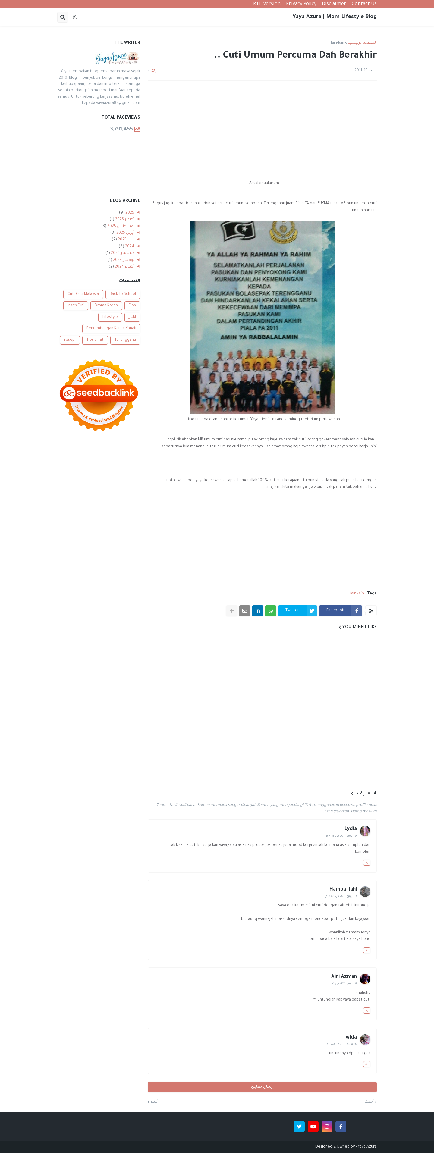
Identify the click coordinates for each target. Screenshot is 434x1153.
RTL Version (267, 4)
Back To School (123, 294)
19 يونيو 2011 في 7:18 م (341, 836)
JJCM (132, 317)
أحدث (369, 1102)
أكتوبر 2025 (124, 220)
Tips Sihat (95, 340)
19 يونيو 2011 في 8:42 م (341, 896)
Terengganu (125, 340)
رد (366, 862)
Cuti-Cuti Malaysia (83, 294)
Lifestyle (110, 317)
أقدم (154, 1102)
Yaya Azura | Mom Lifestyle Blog (335, 17)
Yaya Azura (367, 1147)
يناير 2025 (125, 240)
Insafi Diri (76, 306)
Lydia (350, 829)
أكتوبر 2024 (124, 267)
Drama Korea (106, 306)
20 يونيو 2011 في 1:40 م (342, 1044)
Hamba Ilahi (343, 889)
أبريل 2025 (124, 233)
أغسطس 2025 (120, 226)
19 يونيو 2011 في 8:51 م (341, 983)
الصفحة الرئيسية (362, 43)
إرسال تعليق (262, 1087)
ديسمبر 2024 (122, 253)
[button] (74, 17)
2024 (129, 247)
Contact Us (364, 4)
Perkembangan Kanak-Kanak (111, 329)
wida (351, 1037)
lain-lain (337, 43)
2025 (129, 213)
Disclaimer (334, 4)
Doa (132, 306)
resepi (70, 340)
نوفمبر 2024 (123, 260)
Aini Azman (344, 977)
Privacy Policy (301, 4)
